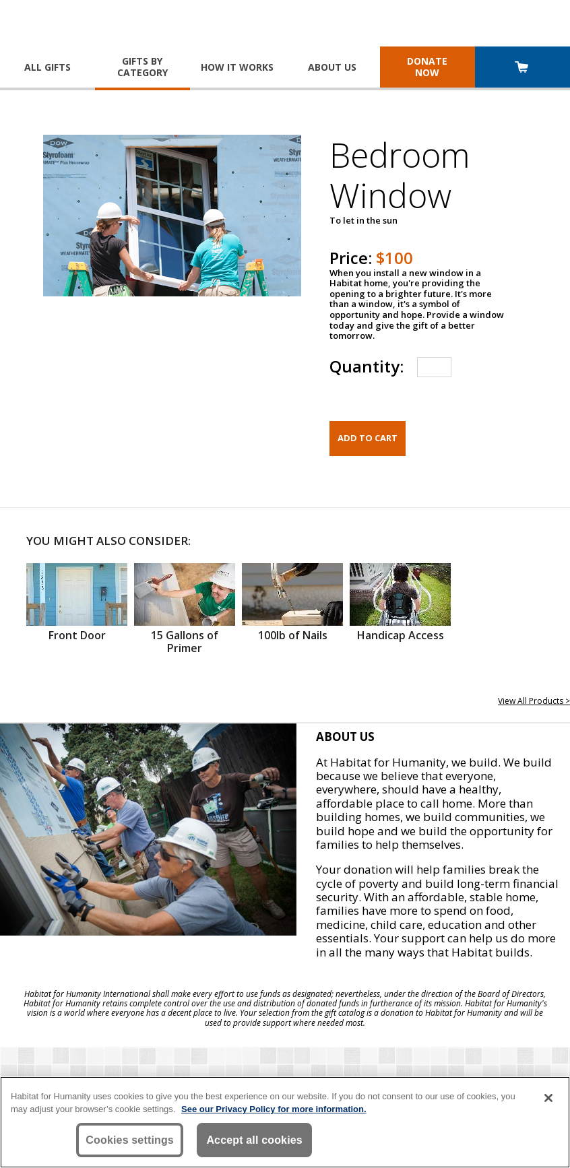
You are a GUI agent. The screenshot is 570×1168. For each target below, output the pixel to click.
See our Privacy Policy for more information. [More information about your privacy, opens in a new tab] (274, 1109)
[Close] (548, 1098)
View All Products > (534, 701)
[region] (285, 1122)
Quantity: (366, 366)
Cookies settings (130, 1140)
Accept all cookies (254, 1140)
